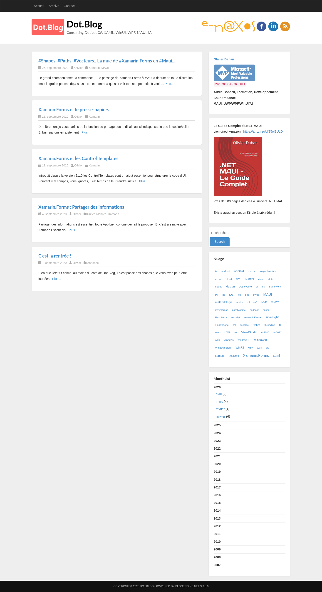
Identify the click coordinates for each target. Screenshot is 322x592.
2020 (217, 464)
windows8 (260, 340)
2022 (217, 448)
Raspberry (221, 317)
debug (218, 286)
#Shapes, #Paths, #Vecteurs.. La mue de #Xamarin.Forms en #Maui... (106, 60)
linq (247, 294)
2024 (217, 433)
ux (236, 332)
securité (235, 317)
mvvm (275, 302)
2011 (217, 534)
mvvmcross (221, 310)
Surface (244, 325)
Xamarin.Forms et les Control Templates (78, 158)
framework (275, 286)
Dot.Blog (84, 24)
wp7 (250, 347)
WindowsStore (223, 347)
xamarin (220, 355)
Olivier (78, 67)
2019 (217, 471)
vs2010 (265, 332)
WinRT (240, 347)
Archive (54, 6)
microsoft (252, 302)
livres (256, 294)
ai (216, 271)
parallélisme (239, 310)
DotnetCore (245, 286)
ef (257, 286)
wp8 (259, 347)
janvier (220, 416)
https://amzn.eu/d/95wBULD (262, 131)
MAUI (105, 67)
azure (218, 279)
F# (263, 286)
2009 (217, 549)
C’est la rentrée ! (54, 255)
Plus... (169, 84)
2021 (217, 456)
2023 (217, 441)
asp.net (252, 271)
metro (239, 302)
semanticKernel (252, 317)
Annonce (93, 263)
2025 (217, 425)
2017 (217, 487)
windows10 (244, 340)
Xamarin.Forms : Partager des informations (81, 207)
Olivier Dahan (224, 59)
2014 (217, 510)
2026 (250, 402)
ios (223, 294)
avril (219, 394)
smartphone (222, 325)
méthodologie (224, 302)
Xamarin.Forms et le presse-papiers (73, 109)
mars (219, 401)
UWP (227, 332)
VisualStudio (249, 332)
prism (266, 310)
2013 (217, 518)
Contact (69, 6)
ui (280, 325)
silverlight (272, 317)
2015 (217, 503)
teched (256, 325)
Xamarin (94, 67)
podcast (254, 310)
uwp (217, 332)
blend (228, 279)
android (225, 271)
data (270, 279)
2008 (217, 557)
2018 (217, 479)
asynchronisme (268, 271)
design (230, 286)
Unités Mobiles (97, 214)
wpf (268, 347)
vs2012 (277, 332)
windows (229, 340)
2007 (217, 565)
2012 (217, 526)
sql (234, 325)
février (220, 409)
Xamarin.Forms (256, 355)
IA (216, 294)
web (217, 340)
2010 (217, 541)
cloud (261, 279)
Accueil (39, 6)
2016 (217, 495)
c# (238, 279)
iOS (231, 294)
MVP (264, 302)
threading (270, 325)
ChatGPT (249, 279)
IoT (239, 294)
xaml (276, 355)
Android (239, 271)
